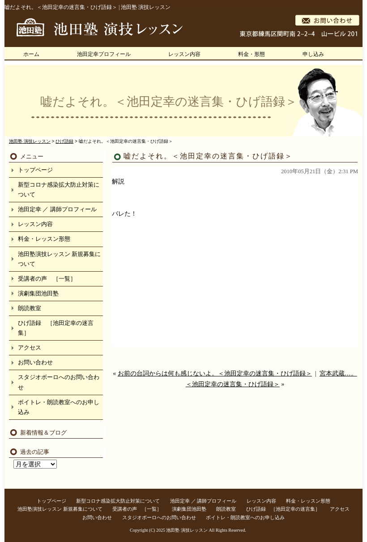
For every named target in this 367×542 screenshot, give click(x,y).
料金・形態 (251, 54)
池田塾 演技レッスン (187, 530)
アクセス (29, 347)
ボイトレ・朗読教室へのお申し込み (58, 407)
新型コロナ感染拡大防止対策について (58, 189)
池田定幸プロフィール (104, 54)
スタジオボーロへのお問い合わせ (58, 382)
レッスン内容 (184, 54)
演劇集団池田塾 (38, 293)
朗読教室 (29, 308)
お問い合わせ (35, 362)
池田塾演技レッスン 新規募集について (59, 259)
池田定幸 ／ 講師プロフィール (57, 209)
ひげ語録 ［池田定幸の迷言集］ (56, 328)
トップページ (35, 169)
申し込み (313, 54)
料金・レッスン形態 (44, 238)
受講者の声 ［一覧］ (47, 278)
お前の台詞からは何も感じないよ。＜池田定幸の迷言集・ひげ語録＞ (215, 373)
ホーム (31, 54)
